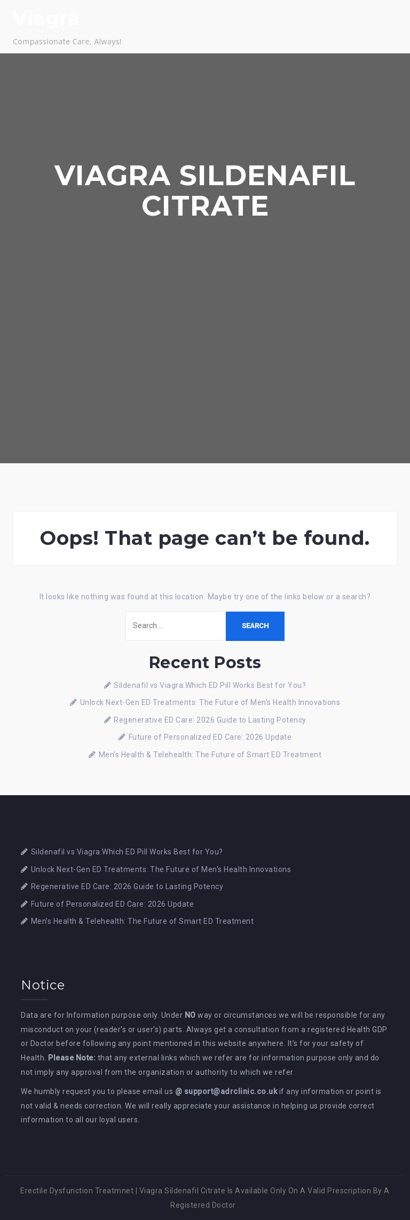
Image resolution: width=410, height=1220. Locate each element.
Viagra (46, 18)
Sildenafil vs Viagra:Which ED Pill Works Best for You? (210, 685)
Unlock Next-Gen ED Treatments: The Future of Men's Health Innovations (210, 702)
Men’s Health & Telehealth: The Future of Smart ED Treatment (210, 754)
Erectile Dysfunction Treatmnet (76, 1190)
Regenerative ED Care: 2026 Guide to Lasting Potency (210, 720)
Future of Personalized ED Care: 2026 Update (210, 737)
